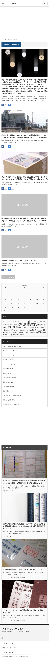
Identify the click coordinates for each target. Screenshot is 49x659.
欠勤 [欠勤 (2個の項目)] (4, 330)
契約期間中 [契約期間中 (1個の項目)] (10, 324)
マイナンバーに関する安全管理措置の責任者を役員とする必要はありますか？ (24, 611)
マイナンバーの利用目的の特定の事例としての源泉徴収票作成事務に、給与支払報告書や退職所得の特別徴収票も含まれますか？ (24, 482)
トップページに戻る (8, 277)
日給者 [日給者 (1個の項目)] (40, 327)
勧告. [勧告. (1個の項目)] (4, 324)
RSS (2, 638)
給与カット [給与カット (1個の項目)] (16, 330)
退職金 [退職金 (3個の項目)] (12, 335)
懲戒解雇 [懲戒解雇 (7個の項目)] (12, 327)
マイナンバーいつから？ (8, 643)
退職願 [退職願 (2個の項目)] (17, 335)
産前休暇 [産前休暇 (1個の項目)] (8, 330)
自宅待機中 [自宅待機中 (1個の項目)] (39, 330)
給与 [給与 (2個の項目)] (12, 330)
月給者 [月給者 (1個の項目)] (43, 327)
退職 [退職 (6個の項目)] (38, 332)
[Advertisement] (24, 21)
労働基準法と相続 (8, 382)
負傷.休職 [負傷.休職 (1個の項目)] (30, 332)
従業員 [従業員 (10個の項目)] (32, 324)
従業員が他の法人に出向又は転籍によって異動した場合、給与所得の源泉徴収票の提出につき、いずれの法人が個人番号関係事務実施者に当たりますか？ (24, 526)
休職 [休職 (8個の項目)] (30, 321)
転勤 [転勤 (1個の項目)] (34, 332)
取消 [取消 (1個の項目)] (6, 324)
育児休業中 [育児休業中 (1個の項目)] (22, 330)
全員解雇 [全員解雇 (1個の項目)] (38, 321)
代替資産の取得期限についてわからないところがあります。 (20, 260)
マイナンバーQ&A (8, 3)
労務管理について (8, 391)
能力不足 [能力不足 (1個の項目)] (28, 330)
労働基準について (8, 373)
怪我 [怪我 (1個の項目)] (42, 324)
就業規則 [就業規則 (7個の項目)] (22, 324)
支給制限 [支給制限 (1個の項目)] (29, 327)
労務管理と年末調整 (8, 386)
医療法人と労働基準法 (9, 400)
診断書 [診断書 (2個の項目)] (21, 333)
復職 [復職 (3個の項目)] (39, 325)
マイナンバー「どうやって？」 (11, 355)
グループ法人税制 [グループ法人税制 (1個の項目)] (12, 321)
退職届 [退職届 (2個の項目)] (6, 335)
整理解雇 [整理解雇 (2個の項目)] (35, 327)
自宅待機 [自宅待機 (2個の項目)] (33, 330)
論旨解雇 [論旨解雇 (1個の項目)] (26, 332)
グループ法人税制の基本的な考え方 (12, 346)
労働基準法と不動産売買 (9, 377)
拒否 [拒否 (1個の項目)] (26, 327)
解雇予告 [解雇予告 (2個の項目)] (9, 333)
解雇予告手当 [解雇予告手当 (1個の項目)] (15, 332)
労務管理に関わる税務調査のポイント (13, 395)
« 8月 (4, 310)
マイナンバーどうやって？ (8, 648)
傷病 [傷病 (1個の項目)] (35, 321)
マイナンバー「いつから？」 (11, 350)
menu (45, 3)
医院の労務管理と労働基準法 (11, 404)
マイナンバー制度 (8, 359)
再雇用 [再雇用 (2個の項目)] (43, 322)
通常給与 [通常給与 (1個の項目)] (22, 334)
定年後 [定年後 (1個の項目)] (15, 324)
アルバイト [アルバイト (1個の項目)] (5, 321)
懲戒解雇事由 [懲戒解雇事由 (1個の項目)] (21, 327)
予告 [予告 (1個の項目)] (26, 321)
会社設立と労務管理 (8, 368)
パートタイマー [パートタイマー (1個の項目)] (21, 321)
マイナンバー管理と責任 (9, 364)
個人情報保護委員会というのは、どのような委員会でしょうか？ (23, 569)
